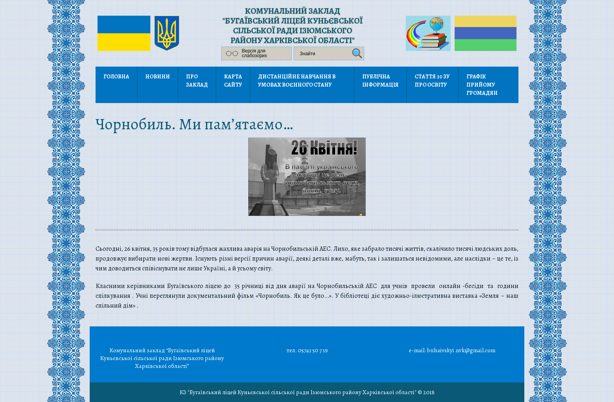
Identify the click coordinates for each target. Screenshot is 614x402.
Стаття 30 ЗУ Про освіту (432, 81)
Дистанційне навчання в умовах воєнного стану (297, 81)
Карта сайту (233, 81)
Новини (157, 76)
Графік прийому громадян (482, 85)
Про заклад (197, 81)
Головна (116, 76)
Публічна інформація (380, 81)
